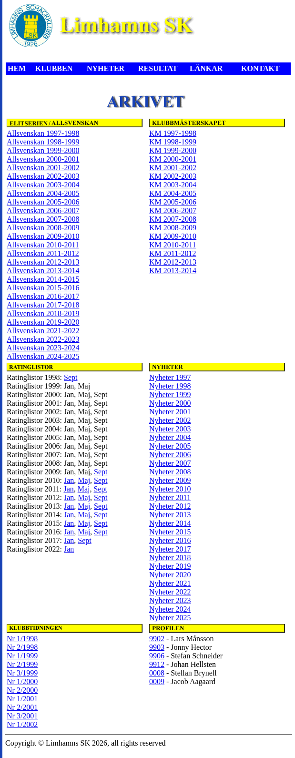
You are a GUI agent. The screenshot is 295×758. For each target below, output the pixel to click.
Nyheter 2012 (170, 506)
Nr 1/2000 (22, 681)
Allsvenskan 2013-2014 (43, 270)
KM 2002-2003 (172, 176)
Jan (69, 480)
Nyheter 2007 (170, 463)
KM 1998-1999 (172, 142)
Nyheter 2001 (170, 412)
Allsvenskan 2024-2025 (43, 356)
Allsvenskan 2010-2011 (43, 245)
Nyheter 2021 (170, 583)
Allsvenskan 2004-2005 (43, 193)
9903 (156, 647)
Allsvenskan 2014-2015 (43, 279)
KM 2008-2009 (172, 228)
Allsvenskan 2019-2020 (43, 322)
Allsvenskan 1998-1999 (43, 142)
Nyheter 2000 (170, 403)
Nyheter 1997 (170, 377)
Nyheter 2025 (170, 618)
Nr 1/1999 (22, 656)
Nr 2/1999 (22, 664)
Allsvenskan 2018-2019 (43, 313)
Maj (84, 480)
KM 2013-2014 (172, 270)
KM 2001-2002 (172, 168)
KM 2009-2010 (172, 236)
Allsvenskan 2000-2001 (43, 159)
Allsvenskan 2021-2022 (43, 331)
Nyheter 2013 (170, 515)
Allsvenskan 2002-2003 (43, 176)
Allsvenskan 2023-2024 (43, 348)
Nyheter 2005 (170, 446)
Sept (70, 377)
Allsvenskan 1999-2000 (43, 150)
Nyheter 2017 (170, 549)
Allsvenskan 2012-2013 (43, 262)
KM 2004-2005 (172, 193)
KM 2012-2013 (172, 262)
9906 (156, 656)
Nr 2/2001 (22, 707)
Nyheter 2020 (170, 575)
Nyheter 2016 (170, 540)
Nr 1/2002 (22, 724)
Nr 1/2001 (22, 699)
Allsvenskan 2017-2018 (43, 305)
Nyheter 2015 (170, 532)
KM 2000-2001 (172, 159)
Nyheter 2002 (170, 420)
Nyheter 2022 (170, 592)
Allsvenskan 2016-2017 (43, 296)
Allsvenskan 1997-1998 (43, 133)
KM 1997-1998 (172, 133)
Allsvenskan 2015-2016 (43, 288)
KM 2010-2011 (172, 245)
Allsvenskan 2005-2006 (43, 202)
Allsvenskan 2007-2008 (43, 219)
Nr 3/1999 (22, 673)
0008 (156, 673)
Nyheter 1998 (170, 386)
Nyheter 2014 (170, 523)
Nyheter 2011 (170, 497)
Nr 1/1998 (22, 639)
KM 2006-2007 (172, 210)
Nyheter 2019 (170, 566)
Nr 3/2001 (22, 716)
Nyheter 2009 (170, 480)
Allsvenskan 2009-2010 (43, 236)
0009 (156, 681)
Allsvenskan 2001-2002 (43, 168)
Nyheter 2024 (170, 609)
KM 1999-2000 (172, 150)
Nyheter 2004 (170, 437)
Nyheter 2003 (170, 429)
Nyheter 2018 (170, 557)
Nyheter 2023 (170, 600)
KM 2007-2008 (172, 219)
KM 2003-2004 (172, 185)
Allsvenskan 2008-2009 (43, 228)
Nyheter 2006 (170, 455)
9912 (156, 664)
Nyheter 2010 (170, 489)
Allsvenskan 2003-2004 (43, 185)
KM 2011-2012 (172, 253)
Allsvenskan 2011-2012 (43, 253)
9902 (156, 639)
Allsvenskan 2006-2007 (43, 210)
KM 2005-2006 (172, 202)
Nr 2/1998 (22, 647)
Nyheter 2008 (170, 472)
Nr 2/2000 (22, 690)
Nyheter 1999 (170, 394)
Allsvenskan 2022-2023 (43, 339)
